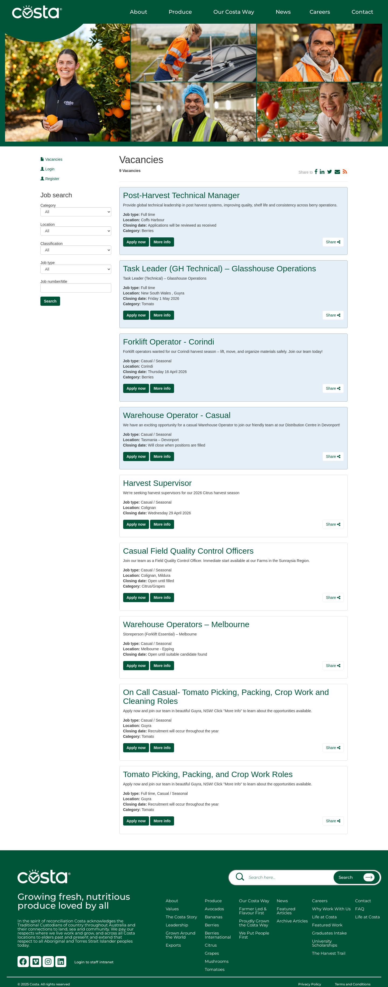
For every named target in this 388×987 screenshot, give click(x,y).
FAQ (359, 903)
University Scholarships (324, 937)
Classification (51, 243)
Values (172, 903)
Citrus (211, 939)
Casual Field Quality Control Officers (188, 547)
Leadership (177, 919)
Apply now (136, 242)
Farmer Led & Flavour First (252, 905)
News (283, 12)
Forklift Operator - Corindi (168, 340)
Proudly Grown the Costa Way (254, 917)
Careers (321, 12)
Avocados (214, 903)
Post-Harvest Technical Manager (181, 195)
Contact (364, 12)
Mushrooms (216, 956)
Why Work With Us (331, 903)
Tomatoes (214, 964)
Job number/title (53, 281)
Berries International (218, 929)
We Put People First (254, 929)
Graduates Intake (329, 927)
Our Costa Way (235, 12)
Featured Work (327, 919)
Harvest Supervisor (157, 480)
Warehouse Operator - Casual (177, 413)
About (140, 12)
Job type (47, 263)
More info (162, 242)
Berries (212, 919)
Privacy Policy (313, 978)
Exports (173, 939)
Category (48, 205)
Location (47, 224)
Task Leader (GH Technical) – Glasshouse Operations (219, 268)
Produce (182, 12)
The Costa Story (181, 911)
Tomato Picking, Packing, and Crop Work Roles (208, 769)
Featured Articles (286, 905)
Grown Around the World (180, 929)
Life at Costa (324, 911)
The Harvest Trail (328, 948)
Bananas (213, 911)
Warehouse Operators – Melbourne (186, 620)
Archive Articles (292, 915)
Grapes (212, 948)
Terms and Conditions (352, 978)
